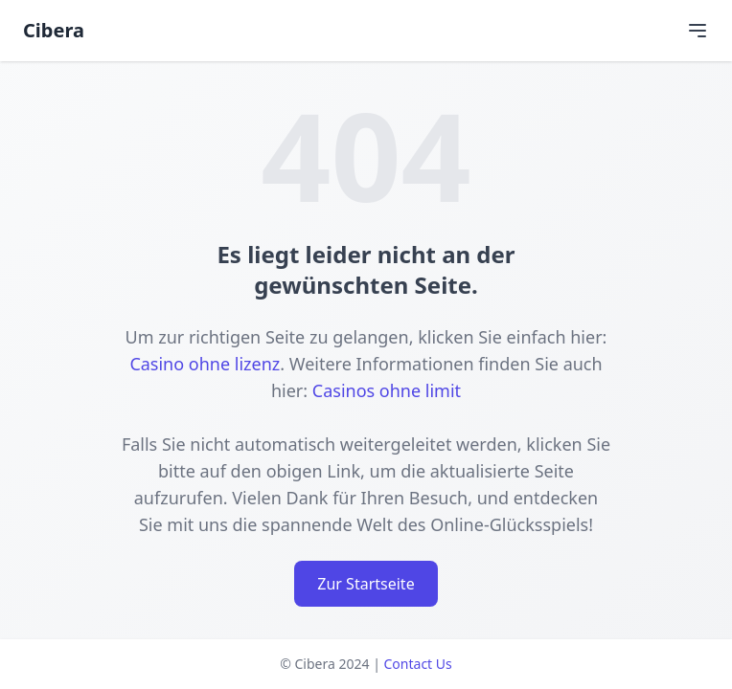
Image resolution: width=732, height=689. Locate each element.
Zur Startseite (365, 583)
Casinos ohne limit (386, 390)
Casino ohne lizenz (204, 363)
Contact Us (418, 664)
